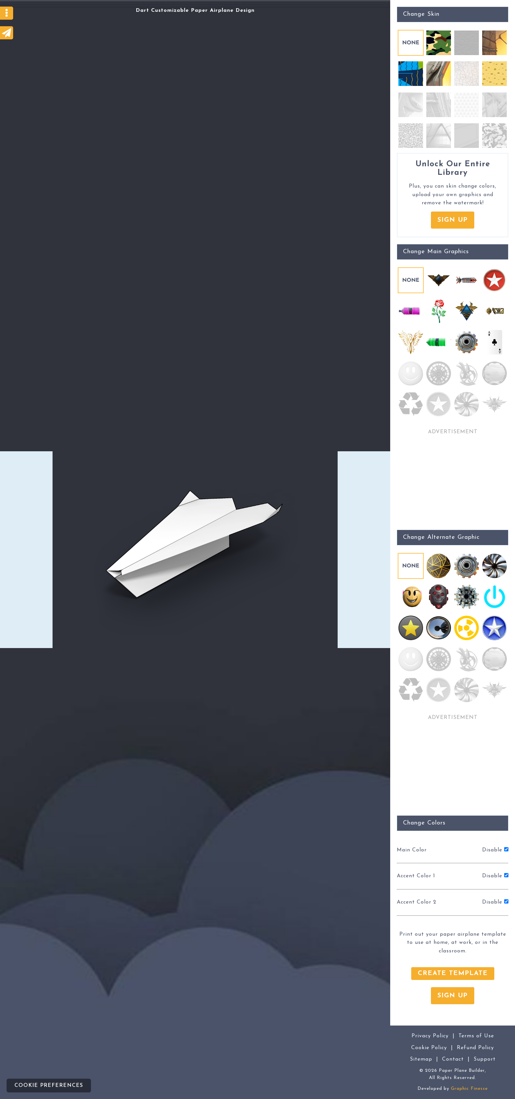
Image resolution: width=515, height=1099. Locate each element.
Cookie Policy (429, 1047)
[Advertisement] (26, 549)
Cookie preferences (48, 1085)
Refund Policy (475, 1047)
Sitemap (421, 1059)
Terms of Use (476, 1036)
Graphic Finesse (469, 1088)
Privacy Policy (430, 1036)
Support (485, 1059)
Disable (495, 850)
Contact (453, 1059)
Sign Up (452, 220)
